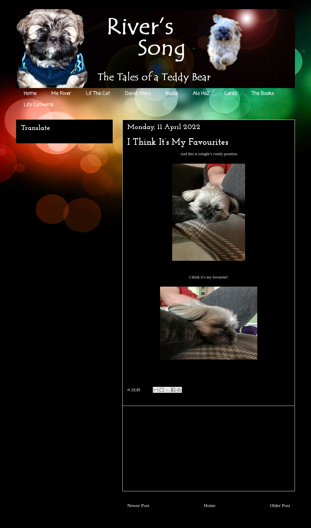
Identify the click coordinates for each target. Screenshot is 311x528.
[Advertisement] (208, 448)
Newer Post (138, 505)
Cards (230, 93)
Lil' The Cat (98, 93)
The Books (263, 93)
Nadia (171, 93)
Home (30, 93)
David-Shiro (137, 93)
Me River (61, 93)
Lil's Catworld (38, 105)
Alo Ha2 (201, 93)
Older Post (280, 505)
